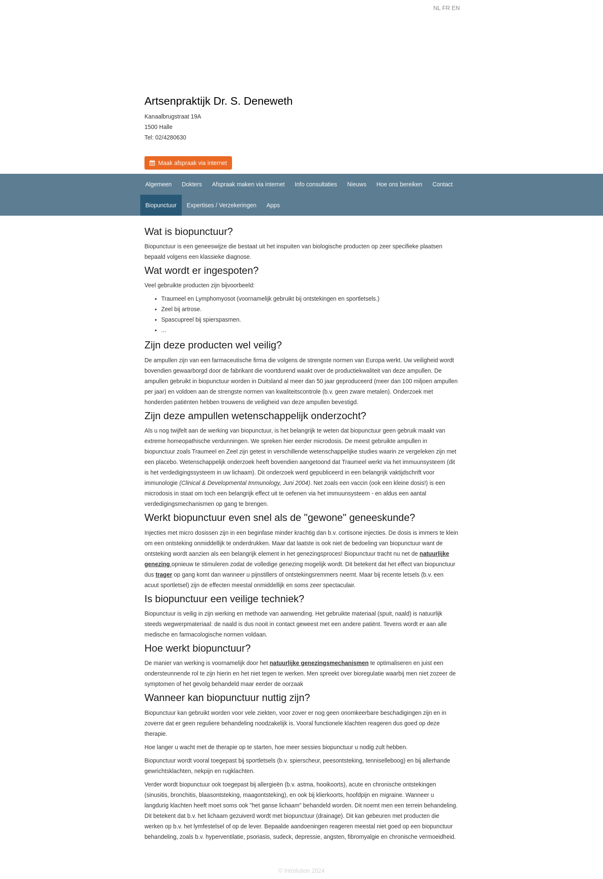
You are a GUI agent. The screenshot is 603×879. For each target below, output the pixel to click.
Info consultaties (316, 184)
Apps (273, 205)
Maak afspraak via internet (188, 163)
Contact (443, 184)
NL (437, 8)
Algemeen (158, 184)
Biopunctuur (161, 205)
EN (456, 8)
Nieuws (356, 184)
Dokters (192, 184)
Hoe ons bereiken (399, 184)
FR (446, 8)
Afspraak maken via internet (248, 184)
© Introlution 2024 (301, 870)
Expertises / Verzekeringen (222, 205)
